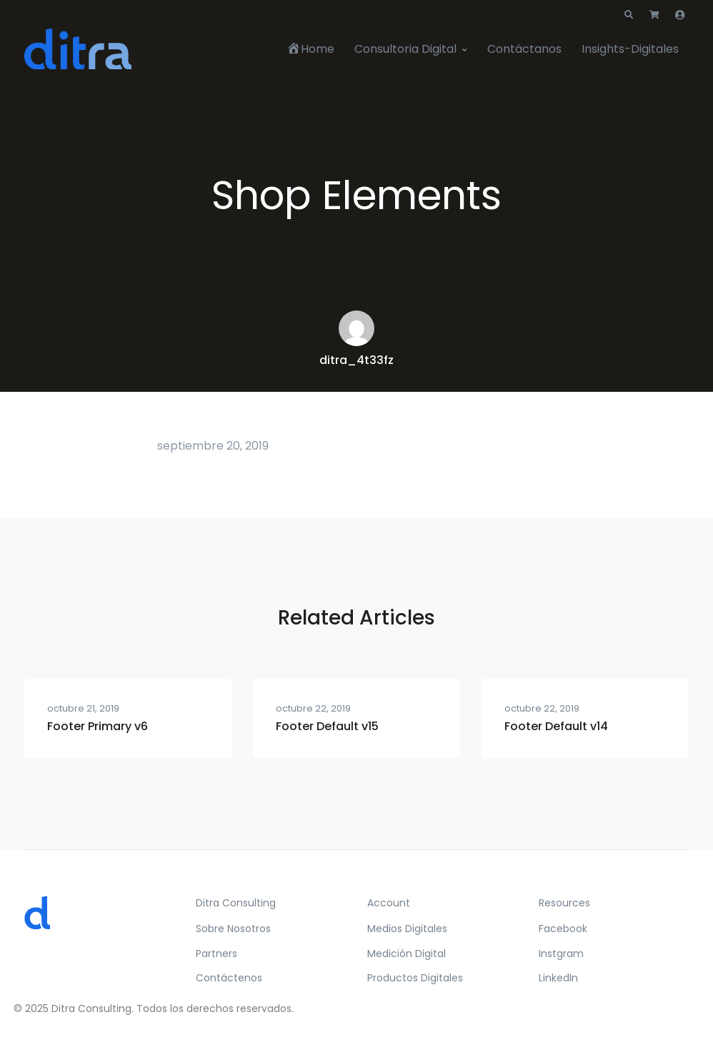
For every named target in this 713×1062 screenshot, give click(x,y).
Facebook (563, 928)
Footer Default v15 (327, 726)
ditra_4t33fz (356, 360)
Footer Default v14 (556, 726)
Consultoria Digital (405, 49)
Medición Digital (406, 953)
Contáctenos (229, 978)
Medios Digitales (407, 928)
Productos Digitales (415, 978)
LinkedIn (558, 978)
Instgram (561, 953)
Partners (216, 953)
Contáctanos (524, 49)
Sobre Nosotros (233, 928)
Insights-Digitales (630, 49)
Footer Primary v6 (97, 726)
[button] (628, 15)
